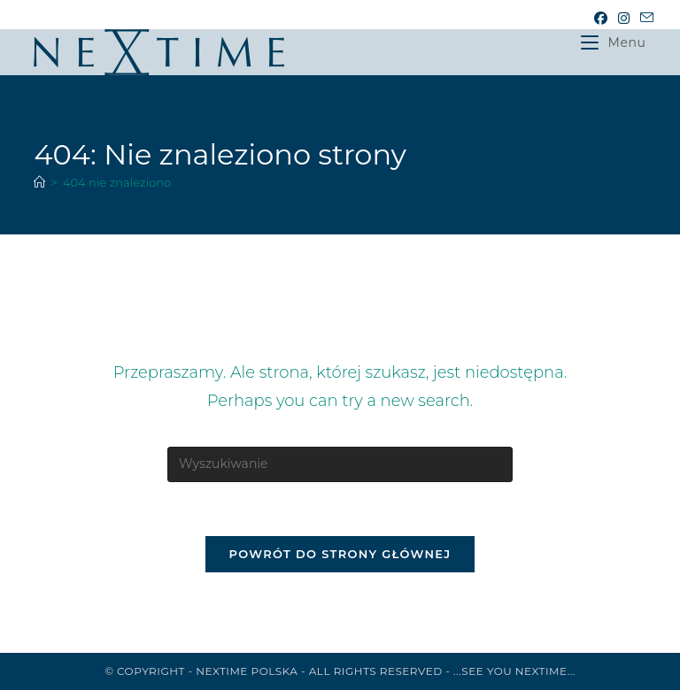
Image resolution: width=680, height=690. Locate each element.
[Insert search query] (340, 464)
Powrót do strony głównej (339, 554)
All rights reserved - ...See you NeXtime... (442, 671)
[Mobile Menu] (613, 42)
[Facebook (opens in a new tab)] (601, 18)
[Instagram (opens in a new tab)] (624, 18)
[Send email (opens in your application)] (644, 18)
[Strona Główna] (39, 182)
